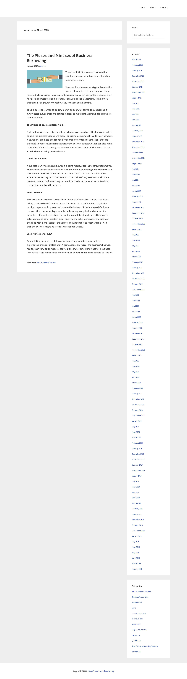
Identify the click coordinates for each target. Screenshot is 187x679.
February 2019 (137, 508)
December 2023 (138, 207)
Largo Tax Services (139, 630)
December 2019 (138, 454)
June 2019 (136, 487)
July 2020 (135, 426)
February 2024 (137, 196)
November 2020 (138, 404)
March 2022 (136, 317)
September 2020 (138, 415)
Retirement (136, 651)
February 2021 (137, 388)
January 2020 (137, 448)
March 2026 (136, 59)
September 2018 (138, 530)
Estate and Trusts (139, 613)
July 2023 (135, 235)
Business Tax (137, 602)
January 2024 (137, 202)
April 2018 (136, 558)
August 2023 (137, 229)
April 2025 (136, 120)
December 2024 (138, 141)
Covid (134, 608)
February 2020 (137, 443)
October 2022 (137, 284)
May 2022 (135, 306)
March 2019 (136, 503)
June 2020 (136, 432)
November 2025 (138, 81)
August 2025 (137, 98)
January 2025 (137, 136)
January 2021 (137, 393)
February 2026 (137, 65)
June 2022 (136, 300)
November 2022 (138, 278)
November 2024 (138, 147)
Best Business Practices (46, 262)
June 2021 (136, 366)
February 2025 (137, 130)
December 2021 (138, 333)
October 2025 (137, 87)
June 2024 (136, 174)
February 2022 (137, 322)
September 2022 (138, 289)
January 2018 (137, 569)
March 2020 (136, 437)
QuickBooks (136, 640)
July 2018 (135, 541)
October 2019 (137, 465)
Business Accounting (140, 597)
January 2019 (137, 514)
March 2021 (136, 382)
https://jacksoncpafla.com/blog (101, 671)
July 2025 (135, 103)
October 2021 (137, 344)
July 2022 (135, 295)
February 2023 (137, 262)
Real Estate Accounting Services (145, 646)
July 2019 (135, 481)
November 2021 (138, 339)
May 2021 (135, 372)
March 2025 (136, 125)
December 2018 (138, 519)
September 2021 (138, 350)
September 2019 (138, 470)
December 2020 (138, 399)
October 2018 (137, 525)
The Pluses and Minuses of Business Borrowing (60, 58)
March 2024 (136, 191)
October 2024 (137, 152)
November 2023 (138, 213)
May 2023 (135, 246)
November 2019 (138, 459)
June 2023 (136, 240)
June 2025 (136, 109)
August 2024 (137, 163)
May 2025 (135, 114)
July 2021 (135, 361)
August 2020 (137, 421)
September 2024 (138, 158)
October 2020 (137, 410)
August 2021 (137, 355)
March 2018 (136, 563)
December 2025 (138, 76)
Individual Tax (137, 619)
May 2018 (135, 552)
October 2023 (137, 218)
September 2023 (138, 224)
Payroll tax (136, 635)
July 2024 (135, 169)
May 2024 (135, 180)
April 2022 (136, 311)
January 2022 (137, 328)
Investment (136, 624)
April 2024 (136, 185)
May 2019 (135, 492)
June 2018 (136, 547)
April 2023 (136, 251)
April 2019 (136, 498)
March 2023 (136, 256)
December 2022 (138, 273)
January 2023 (137, 267)
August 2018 (137, 536)
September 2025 (138, 92)
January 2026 (137, 70)
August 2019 (137, 476)
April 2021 (136, 377)
